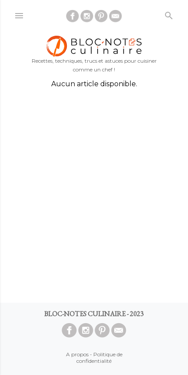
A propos (77, 354)
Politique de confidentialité (99, 357)
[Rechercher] (169, 13)
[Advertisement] (94, 195)
